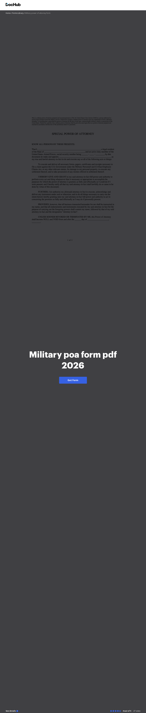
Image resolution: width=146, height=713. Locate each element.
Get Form (73, 380)
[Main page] (13, 5)
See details (11, 711)
